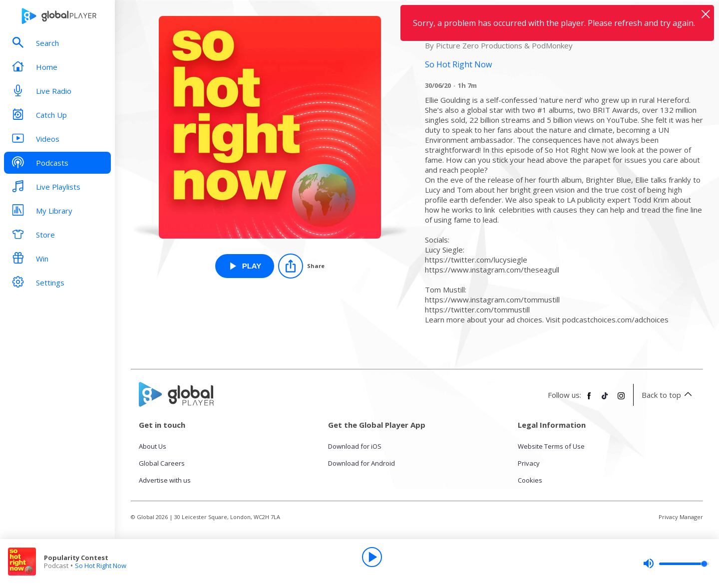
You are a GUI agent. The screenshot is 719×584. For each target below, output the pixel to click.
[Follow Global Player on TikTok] (605, 400)
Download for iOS (354, 446)
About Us (152, 446)
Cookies (530, 480)
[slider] (676, 564)
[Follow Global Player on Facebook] (589, 400)
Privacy (529, 463)
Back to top (668, 395)
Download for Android (361, 463)
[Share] (301, 266)
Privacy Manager (681, 517)
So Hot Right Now (100, 565)
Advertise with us (165, 480)
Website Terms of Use (551, 446)
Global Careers (162, 463)
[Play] (372, 557)
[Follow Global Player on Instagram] (621, 400)
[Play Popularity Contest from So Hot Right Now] (245, 266)
